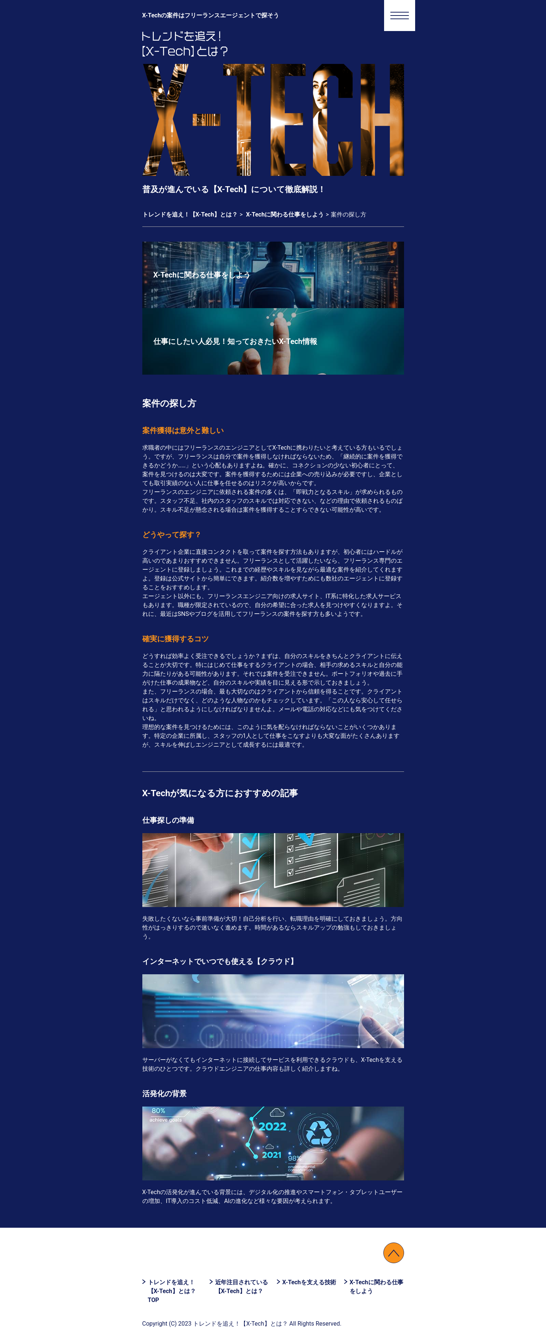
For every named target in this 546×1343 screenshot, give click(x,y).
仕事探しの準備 (168, 820)
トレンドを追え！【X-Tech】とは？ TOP (172, 1291)
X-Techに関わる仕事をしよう (377, 1287)
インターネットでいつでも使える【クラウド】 (220, 961)
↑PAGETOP (393, 1253)
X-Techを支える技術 (309, 1282)
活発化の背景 (164, 1093)
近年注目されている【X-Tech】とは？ (241, 1287)
